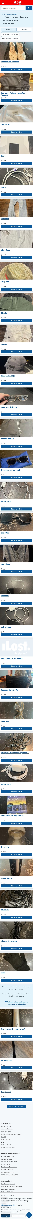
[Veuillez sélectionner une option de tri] (10, 38)
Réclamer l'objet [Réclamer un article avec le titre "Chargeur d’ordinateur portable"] (16, 760)
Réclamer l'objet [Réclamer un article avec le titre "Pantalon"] (16, 226)
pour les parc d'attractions (9, 1167)
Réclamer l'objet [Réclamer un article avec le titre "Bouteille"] (16, 854)
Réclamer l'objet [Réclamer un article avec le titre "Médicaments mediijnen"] (16, 666)
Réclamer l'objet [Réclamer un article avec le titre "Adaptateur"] (16, 509)
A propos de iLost (6, 1126)
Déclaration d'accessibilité (8, 1147)
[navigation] (29, 1215)
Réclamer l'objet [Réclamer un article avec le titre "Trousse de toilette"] (16, 697)
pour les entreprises (7, 1169)
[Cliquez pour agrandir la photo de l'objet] (16, 51)
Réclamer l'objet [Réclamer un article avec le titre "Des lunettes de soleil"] (16, 478)
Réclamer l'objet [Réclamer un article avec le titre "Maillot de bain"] (16, 446)
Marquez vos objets (7, 1192)
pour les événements (7, 1159)
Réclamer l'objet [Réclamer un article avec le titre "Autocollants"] (16, 1068)
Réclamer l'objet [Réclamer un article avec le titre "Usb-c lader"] (16, 635)
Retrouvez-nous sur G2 (8, 1172)
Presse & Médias (6, 1145)
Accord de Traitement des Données (11, 1134)
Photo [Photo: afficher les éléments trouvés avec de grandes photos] (9, 30)
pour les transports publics (9, 1161)
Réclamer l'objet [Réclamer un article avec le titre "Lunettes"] (16, 540)
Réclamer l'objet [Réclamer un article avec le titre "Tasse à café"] (16, 886)
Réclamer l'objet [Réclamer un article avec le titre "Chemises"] (16, 132)
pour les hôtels (5, 1164)
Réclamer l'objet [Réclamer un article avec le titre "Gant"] (16, 980)
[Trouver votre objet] (29, 8)
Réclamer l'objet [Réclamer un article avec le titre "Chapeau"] (16, 289)
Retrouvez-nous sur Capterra (9, 1175)
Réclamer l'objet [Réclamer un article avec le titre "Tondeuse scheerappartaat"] (16, 1036)
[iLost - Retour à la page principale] (18, 3)
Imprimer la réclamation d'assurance (11, 1186)
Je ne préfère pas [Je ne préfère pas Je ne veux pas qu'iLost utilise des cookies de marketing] (18, 1216)
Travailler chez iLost (6, 1129)
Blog (2, 1142)
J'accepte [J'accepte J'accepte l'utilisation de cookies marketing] (5, 1216)
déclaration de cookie (8, 1205)
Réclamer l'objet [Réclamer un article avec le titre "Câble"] (16, 195)
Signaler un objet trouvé (8, 1184)
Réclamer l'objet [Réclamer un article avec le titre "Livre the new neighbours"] (16, 823)
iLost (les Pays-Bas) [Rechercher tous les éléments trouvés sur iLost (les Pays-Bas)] (9, 14)
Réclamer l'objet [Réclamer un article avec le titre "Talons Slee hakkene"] (16, 69)
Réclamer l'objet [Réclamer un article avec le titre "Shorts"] (16, 320)
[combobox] (13, 8)
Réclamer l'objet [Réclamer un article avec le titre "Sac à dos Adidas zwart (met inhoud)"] (16, 101)
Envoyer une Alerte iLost (8, 1189)
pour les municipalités (7, 1156)
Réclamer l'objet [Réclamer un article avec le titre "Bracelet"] (16, 603)
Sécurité (3, 1137)
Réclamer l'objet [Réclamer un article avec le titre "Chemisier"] (16, 258)
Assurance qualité (6, 1139)
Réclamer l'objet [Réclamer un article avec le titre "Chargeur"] (16, 917)
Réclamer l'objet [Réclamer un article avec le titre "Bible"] (16, 163)
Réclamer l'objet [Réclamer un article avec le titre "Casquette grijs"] (16, 383)
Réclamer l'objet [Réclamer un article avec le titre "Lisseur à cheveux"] (16, 949)
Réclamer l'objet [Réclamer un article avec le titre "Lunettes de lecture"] (16, 415)
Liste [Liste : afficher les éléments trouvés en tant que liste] (24, 30)
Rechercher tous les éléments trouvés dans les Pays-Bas (16, 1003)
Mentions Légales (6, 1131)
